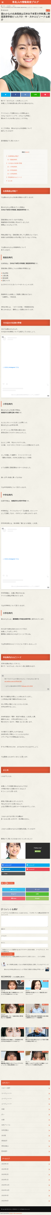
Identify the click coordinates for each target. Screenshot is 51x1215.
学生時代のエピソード (14, 178)
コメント (4, 915)
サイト (3, 943)
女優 (4, 883)
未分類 (3, 1136)
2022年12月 (5, 1185)
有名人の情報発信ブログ (25, 1)
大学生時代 (12, 174)
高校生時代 (12, 160)
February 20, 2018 (27, 686)
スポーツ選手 (5, 1089)
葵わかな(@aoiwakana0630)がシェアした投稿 (24, 395)
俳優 (2, 1110)
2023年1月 (5, 1180)
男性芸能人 (5, 1147)
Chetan (11, 1214)
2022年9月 (5, 1196)
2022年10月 (5, 1191)
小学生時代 (12, 167)
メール (3, 936)
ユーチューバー (6, 1094)
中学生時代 (12, 170)
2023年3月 (5, 1170)
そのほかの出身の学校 (14, 163)
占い (2, 1115)
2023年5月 (5, 1164)
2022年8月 (5, 1201)
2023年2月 (5, 1175)
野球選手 (4, 1152)
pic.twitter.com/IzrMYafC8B (13, 682)
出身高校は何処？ (12, 156)
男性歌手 (4, 1141)
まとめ (9, 181)
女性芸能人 (11, 883)
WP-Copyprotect (18, 1214)
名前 (3, 929)
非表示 (27, 152)
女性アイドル (5, 1125)
